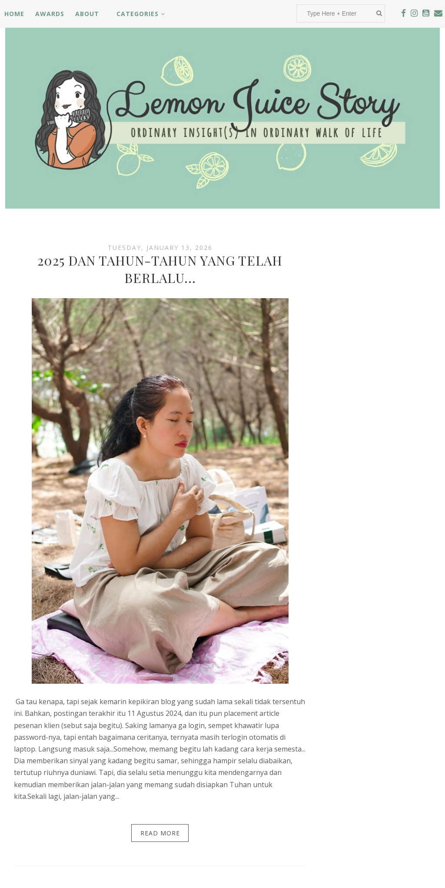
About (87, 14)
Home (14, 14)
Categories (140, 14)
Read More (160, 833)
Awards (49, 14)
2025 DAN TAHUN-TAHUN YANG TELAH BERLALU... (159, 269)
